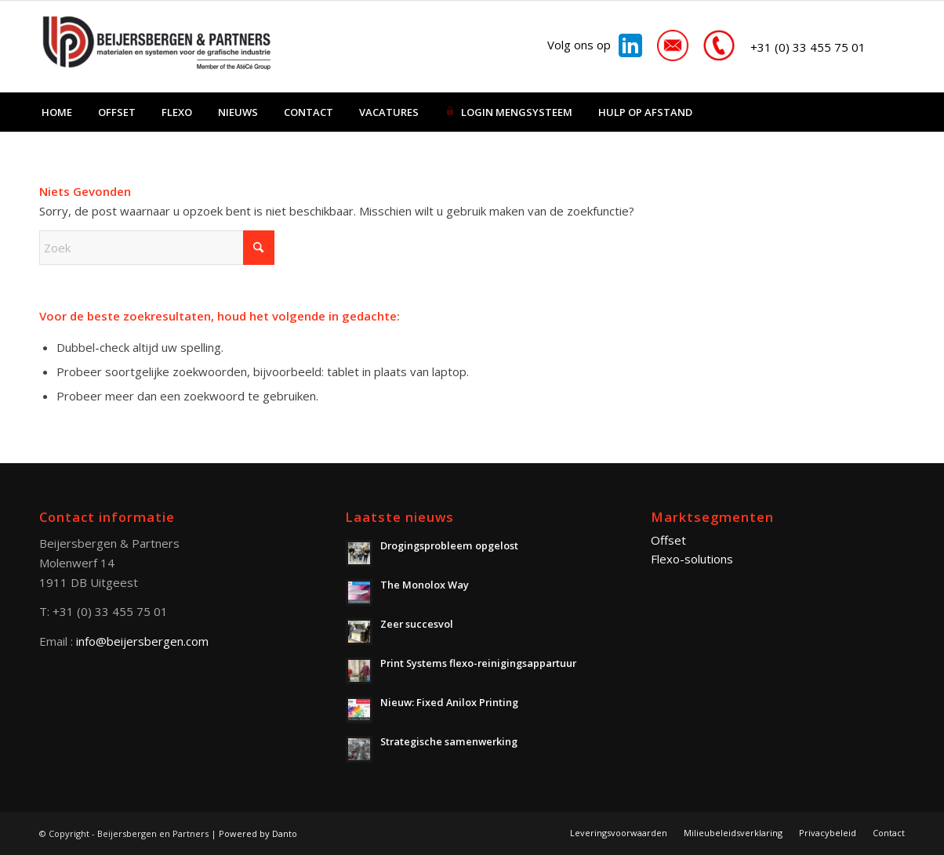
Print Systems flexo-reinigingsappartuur (478, 663)
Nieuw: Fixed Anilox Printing (449, 702)
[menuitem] (56, 112)
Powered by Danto (258, 833)
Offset (668, 540)
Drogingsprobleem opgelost (449, 545)
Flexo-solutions (692, 559)
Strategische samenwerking (448, 741)
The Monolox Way (424, 585)
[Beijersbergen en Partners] (156, 46)
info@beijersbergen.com (142, 641)
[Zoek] (156, 247)
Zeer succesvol (416, 624)
